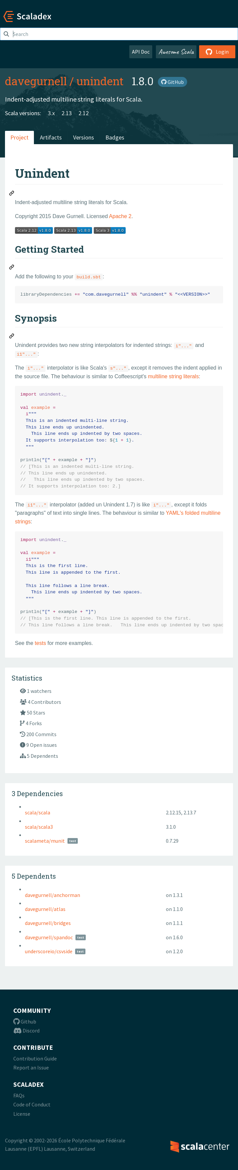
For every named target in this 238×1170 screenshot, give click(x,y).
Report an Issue (31, 1067)
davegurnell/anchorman (52, 895)
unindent (100, 81)
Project (19, 137)
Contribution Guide (35, 1058)
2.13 (66, 113)
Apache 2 (120, 216)
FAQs (19, 1095)
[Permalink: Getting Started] (12, 268)
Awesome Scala (176, 51)
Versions (83, 137)
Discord (26, 1030)
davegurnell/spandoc (49, 937)
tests (40, 643)
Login (217, 51)
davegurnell (36, 81)
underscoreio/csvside (48, 951)
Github (24, 1021)
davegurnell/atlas (45, 909)
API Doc (141, 51)
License (21, 1113)
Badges (114, 137)
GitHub (172, 82)
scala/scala (37, 812)
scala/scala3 (39, 826)
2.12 (83, 113)
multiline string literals (173, 376)
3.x (51, 113)
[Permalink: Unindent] (12, 194)
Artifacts (51, 137)
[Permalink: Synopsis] (12, 337)
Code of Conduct (32, 1104)
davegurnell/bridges (48, 923)
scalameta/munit (45, 840)
